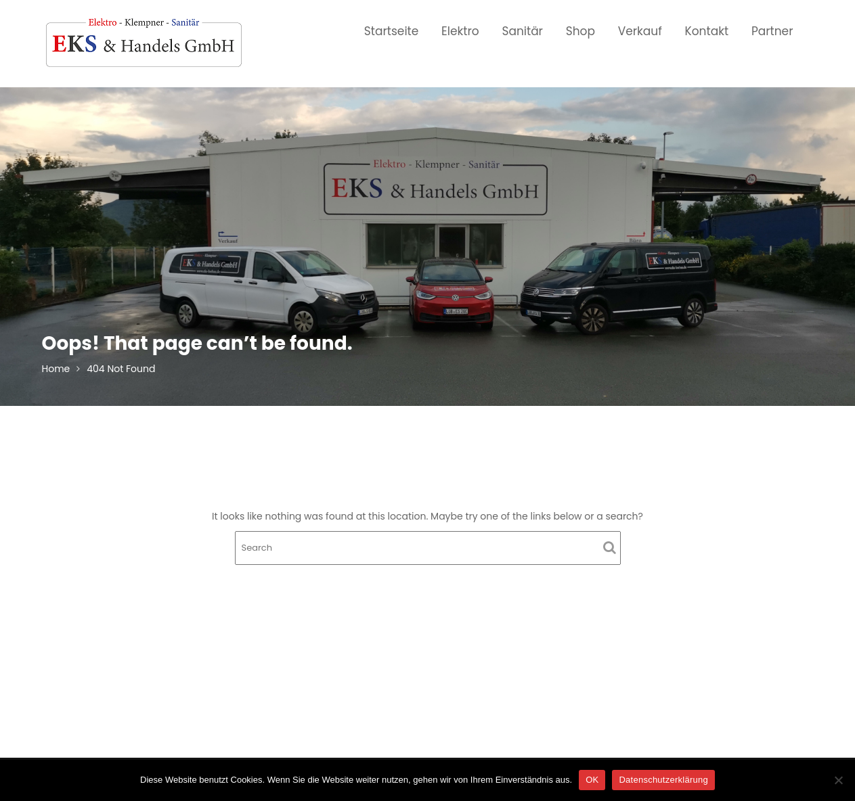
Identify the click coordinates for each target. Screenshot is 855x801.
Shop (580, 31)
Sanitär (522, 31)
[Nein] (838, 780)
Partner (772, 31)
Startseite (391, 31)
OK (592, 780)
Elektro (460, 31)
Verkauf (640, 31)
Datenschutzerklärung (663, 780)
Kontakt (707, 31)
